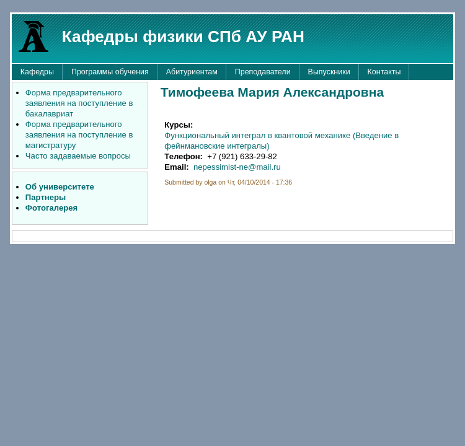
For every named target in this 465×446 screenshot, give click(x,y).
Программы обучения (110, 72)
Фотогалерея (51, 207)
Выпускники (329, 72)
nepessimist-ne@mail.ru (237, 167)
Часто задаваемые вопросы (78, 155)
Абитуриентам (192, 72)
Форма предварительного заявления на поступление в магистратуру (79, 135)
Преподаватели (263, 72)
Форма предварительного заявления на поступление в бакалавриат (79, 103)
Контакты (384, 72)
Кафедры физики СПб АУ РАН (183, 36)
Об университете (59, 186)
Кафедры (37, 72)
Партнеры (45, 197)
